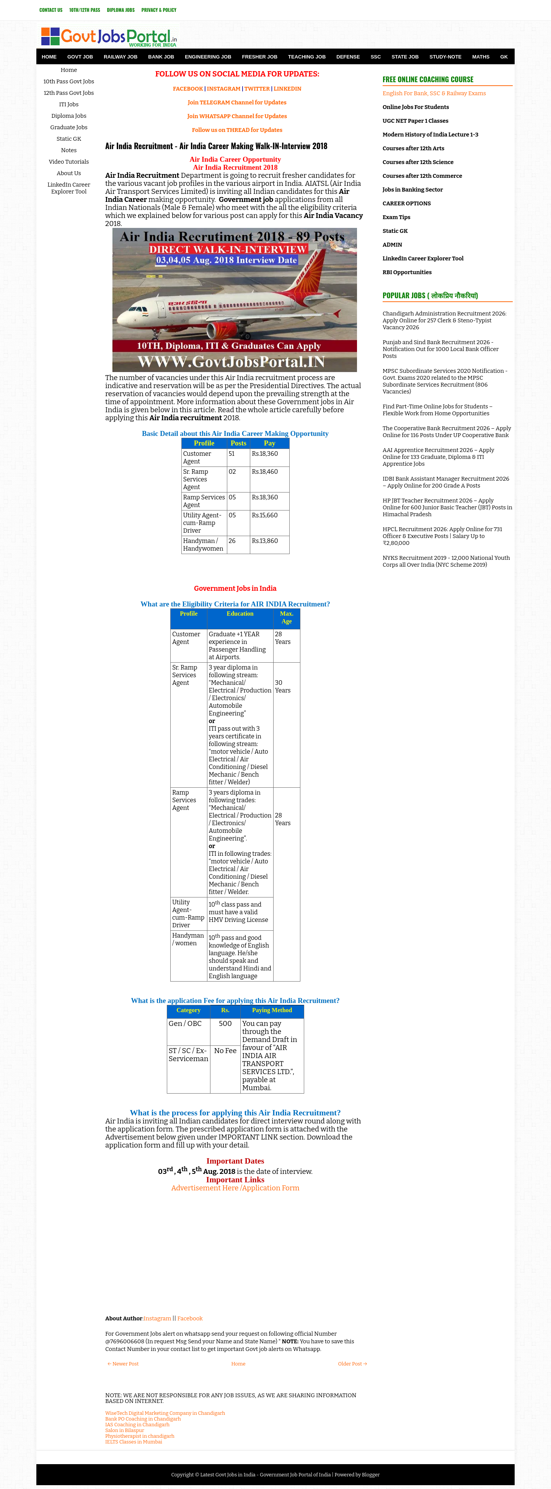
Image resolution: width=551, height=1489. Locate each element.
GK (504, 57)
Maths (480, 57)
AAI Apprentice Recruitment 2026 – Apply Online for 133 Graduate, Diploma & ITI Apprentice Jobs (438, 457)
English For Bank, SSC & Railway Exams (434, 93)
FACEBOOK (188, 88)
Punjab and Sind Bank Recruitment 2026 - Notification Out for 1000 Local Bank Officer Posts (441, 349)
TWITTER (257, 88)
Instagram (157, 1318)
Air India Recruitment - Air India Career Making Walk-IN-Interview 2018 (216, 146)
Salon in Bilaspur (124, 1430)
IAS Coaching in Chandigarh (137, 1424)
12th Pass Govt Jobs (69, 92)
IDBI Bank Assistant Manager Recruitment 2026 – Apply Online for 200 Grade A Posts (446, 482)
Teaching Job (307, 57)
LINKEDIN (288, 88)
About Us (69, 173)
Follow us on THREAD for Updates (237, 130)
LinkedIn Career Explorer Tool (68, 188)
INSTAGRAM (224, 88)
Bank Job (161, 57)
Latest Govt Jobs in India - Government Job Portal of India (265, 1475)
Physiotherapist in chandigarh (139, 1436)
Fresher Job (259, 57)
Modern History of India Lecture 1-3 (430, 134)
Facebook (190, 1318)
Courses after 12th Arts (413, 148)
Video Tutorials (69, 161)
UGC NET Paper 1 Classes (415, 120)
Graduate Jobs (69, 127)
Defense (348, 57)
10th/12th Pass (84, 10)
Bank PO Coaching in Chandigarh (143, 1419)
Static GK (69, 138)
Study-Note (445, 57)
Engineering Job (208, 57)
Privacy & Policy (159, 10)
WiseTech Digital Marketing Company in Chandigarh (165, 1413)
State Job (405, 57)
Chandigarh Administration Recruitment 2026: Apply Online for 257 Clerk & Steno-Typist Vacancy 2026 (445, 320)
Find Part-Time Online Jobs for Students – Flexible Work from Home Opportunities (438, 410)
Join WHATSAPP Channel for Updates (237, 116)
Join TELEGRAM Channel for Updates (237, 102)
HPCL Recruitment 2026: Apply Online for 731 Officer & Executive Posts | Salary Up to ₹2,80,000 (442, 536)
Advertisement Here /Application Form (235, 1188)
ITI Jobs (69, 104)
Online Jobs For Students (416, 107)
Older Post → (352, 1364)
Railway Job (120, 57)
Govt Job (80, 57)
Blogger (371, 1475)
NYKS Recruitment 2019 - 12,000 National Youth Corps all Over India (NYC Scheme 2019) (446, 561)
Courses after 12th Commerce (422, 175)
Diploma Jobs (121, 10)
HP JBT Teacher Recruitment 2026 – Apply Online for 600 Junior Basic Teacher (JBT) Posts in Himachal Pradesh (447, 507)
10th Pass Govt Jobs (69, 81)
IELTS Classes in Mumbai (133, 1442)
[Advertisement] (235, 1253)
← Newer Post (123, 1364)
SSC (376, 57)
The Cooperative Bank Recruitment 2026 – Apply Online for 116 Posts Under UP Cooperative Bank (447, 432)
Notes (69, 150)
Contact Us (50, 10)
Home (49, 57)
